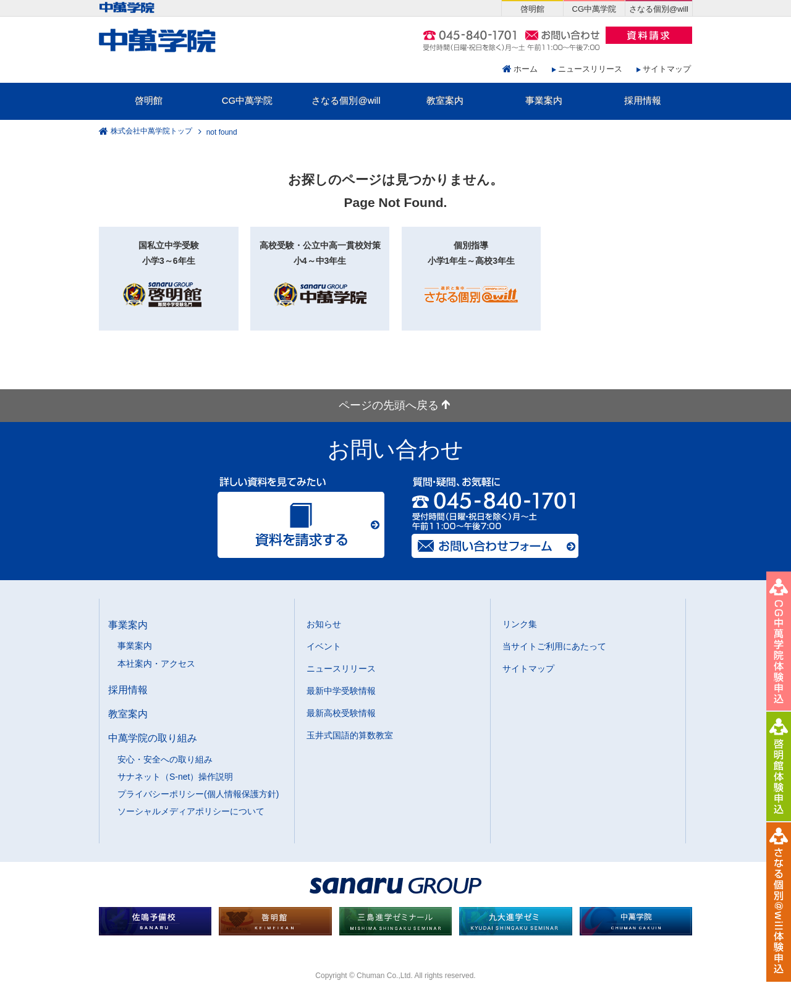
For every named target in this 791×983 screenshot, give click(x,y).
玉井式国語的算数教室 (350, 735)
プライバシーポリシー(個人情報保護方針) (198, 794)
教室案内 (444, 100)
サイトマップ (667, 69)
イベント (324, 646)
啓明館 (149, 100)
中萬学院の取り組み (152, 737)
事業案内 (543, 100)
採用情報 (642, 100)
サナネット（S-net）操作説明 (175, 777)
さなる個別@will (345, 100)
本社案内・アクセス (156, 664)
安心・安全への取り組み (165, 759)
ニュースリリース (590, 69)
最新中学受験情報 (341, 691)
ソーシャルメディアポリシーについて (190, 811)
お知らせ (324, 624)
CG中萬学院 (247, 100)
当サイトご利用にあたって (554, 646)
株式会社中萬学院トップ (151, 131)
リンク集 (519, 624)
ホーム (526, 69)
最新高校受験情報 (341, 713)
